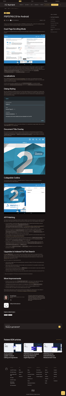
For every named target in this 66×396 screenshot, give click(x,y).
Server (20, 374)
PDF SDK (11, 377)
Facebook (55, 380)
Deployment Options (31, 383)
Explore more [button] (59, 339)
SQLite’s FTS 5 (6, 258)
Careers (46, 376)
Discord (55, 376)
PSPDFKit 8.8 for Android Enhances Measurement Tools (49, 356)
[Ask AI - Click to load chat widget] (63, 393)
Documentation (39, 372)
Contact (55, 370)
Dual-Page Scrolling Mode (55, 17)
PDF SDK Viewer (13, 372)
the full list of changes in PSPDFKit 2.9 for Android (27, 290)
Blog (28, 370)
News (29, 380)
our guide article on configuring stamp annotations (15, 235)
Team (46, 374)
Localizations (53, 19)
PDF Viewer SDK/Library (12, 383)
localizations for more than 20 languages (17, 78)
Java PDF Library (13, 370)
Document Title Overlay (54, 23)
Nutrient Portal (39, 374)
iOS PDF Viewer (13, 379)
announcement (32, 282)
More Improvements (54, 31)
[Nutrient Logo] (10, 5)
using (9, 254)
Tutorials (29, 376)
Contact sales (54, 4)
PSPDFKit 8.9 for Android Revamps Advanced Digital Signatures (31, 356)
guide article (11, 124)
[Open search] (60, 5)
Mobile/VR (21, 372)
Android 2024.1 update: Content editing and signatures (11, 356)
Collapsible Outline (54, 25)
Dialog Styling (53, 21)
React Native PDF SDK (13, 375)
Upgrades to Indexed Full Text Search (55, 29)
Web (20, 370)
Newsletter (30, 385)
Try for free (47, 4)
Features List (30, 378)
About (46, 370)
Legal (46, 380)
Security (46, 372)
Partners (46, 378)
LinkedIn (55, 372)
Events (29, 372)
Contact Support (39, 376)
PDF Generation (13, 385)
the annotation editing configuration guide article (34, 226)
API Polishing (53, 27)
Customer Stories (31, 374)
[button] (22, 5)
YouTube (55, 374)
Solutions (20, 376)
